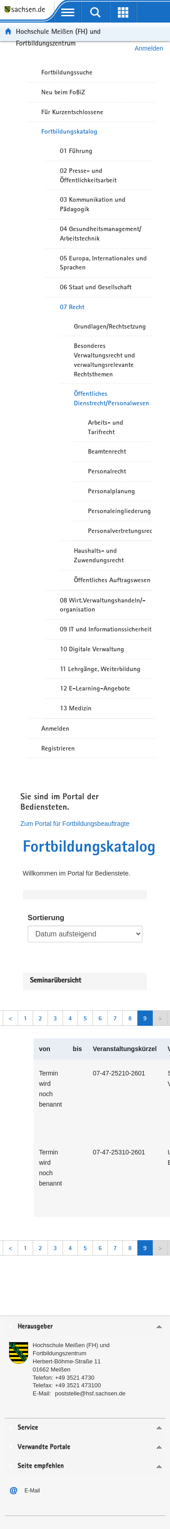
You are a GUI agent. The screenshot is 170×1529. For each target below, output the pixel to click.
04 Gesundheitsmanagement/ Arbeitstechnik (100, 233)
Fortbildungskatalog (69, 131)
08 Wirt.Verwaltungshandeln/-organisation (103, 605)
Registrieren (58, 748)
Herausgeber (35, 1326)
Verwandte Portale (44, 1447)
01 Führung (76, 151)
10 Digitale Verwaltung (92, 649)
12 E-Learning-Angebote (95, 688)
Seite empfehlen (41, 1466)
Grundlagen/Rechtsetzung (110, 326)
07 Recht (72, 307)
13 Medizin (76, 708)
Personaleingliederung (119, 511)
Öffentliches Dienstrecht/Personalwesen (111, 398)
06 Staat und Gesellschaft (95, 287)
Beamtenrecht (107, 451)
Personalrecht (107, 471)
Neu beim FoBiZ (63, 92)
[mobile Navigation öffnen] (68, 12)
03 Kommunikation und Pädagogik (93, 204)
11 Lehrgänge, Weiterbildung (100, 669)
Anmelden (55, 728)
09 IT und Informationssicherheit (105, 629)
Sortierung (46, 918)
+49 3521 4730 (74, 1377)
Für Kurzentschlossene (72, 112)
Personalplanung (111, 491)
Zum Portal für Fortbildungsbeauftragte (74, 823)
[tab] (85, 1327)
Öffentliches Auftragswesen (112, 580)
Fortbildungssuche (66, 72)
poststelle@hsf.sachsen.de (90, 1393)
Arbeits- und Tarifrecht (105, 427)
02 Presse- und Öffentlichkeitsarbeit (88, 175)
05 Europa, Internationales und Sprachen (103, 263)
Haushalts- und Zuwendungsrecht (99, 555)
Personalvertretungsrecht (120, 531)
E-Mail (32, 1490)
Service (28, 1427)
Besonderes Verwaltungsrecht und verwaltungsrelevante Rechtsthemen (104, 360)
